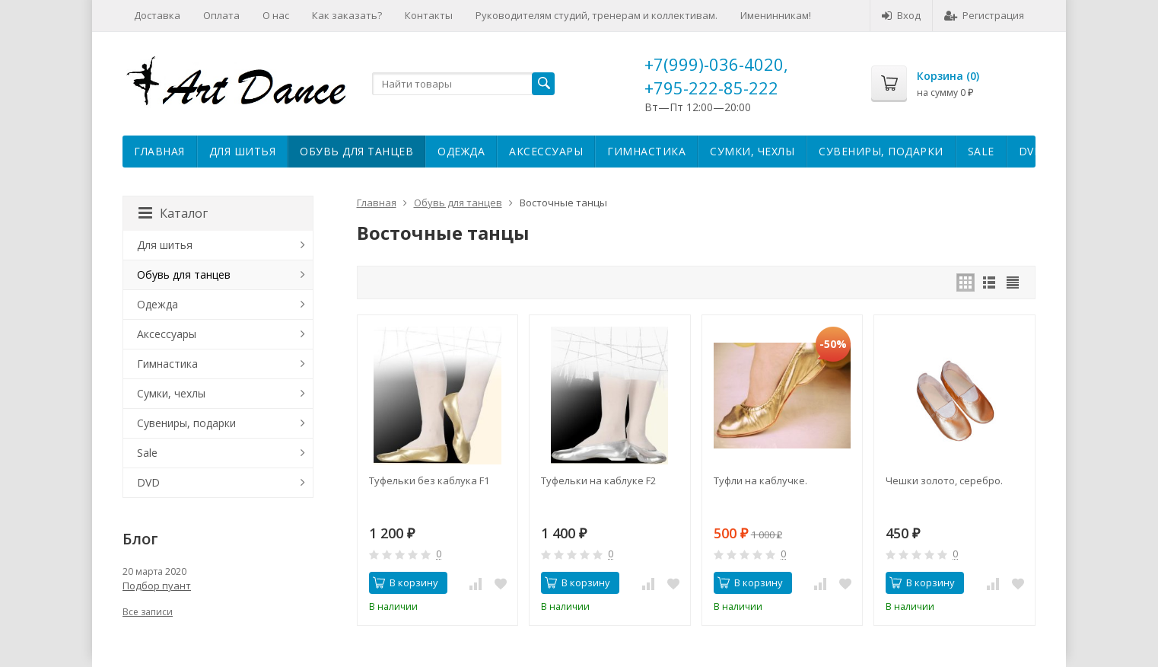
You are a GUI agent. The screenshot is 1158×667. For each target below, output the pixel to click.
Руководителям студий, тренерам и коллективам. (596, 15)
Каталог (173, 213)
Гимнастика (646, 151)
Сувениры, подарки (881, 151)
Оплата (221, 15)
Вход (901, 15)
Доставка (157, 15)
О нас (275, 15)
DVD (1031, 151)
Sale (981, 151)
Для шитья (242, 151)
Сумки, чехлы (752, 151)
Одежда (461, 151)
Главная (159, 151)
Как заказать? (347, 15)
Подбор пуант (156, 585)
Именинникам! (775, 15)
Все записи (147, 611)
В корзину (405, 582)
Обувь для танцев (356, 151)
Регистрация (984, 15)
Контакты (429, 15)
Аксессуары (546, 151)
